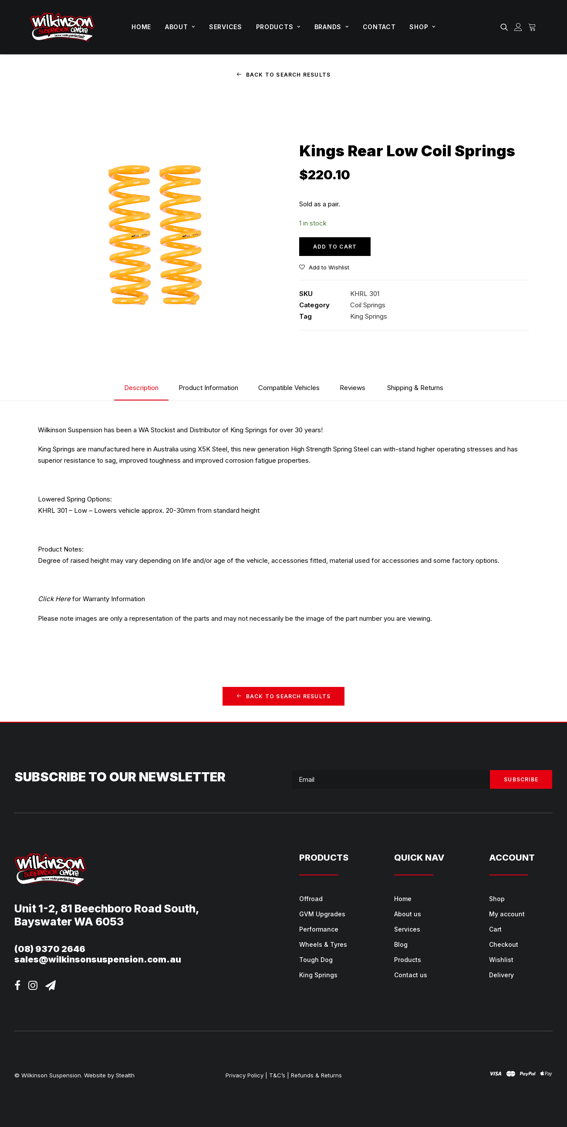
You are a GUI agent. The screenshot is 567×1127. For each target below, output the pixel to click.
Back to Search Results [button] (283, 74)
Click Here (54, 599)
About (180, 26)
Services (225, 26)
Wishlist (501, 959)
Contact (379, 26)
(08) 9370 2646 (49, 948)
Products (278, 26)
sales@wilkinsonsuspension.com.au (97, 959)
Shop (422, 26)
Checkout (503, 944)
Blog (401, 944)
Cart (495, 929)
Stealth (125, 1074)
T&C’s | (279, 1074)
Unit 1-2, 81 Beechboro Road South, (106, 908)
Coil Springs (367, 304)
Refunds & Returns (316, 1074)
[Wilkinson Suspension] (62, 27)
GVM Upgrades (322, 914)
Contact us (410, 975)
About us (407, 914)
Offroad (311, 898)
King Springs (368, 316)
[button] (505, 27)
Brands (331, 26)
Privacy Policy (244, 1074)
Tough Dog (316, 959)
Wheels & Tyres (323, 944)
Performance (318, 929)
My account (507, 914)
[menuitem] (141, 27)
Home (141, 26)
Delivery (501, 975)
